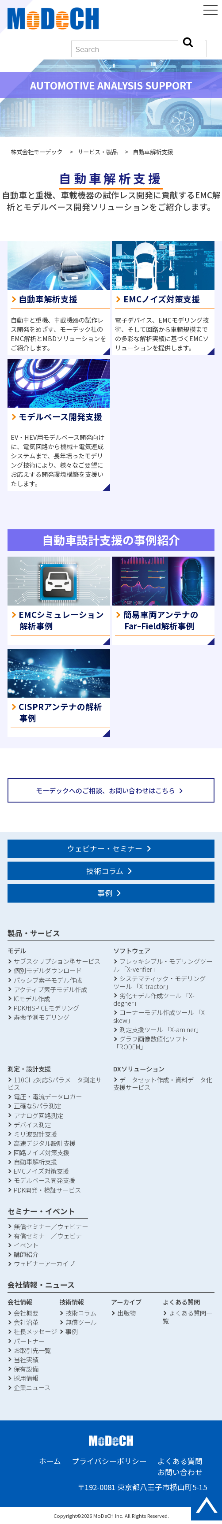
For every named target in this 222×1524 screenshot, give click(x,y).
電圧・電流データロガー (48, 1096)
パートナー (29, 1341)
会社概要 (26, 1312)
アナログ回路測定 (38, 1115)
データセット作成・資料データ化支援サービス (162, 1083)
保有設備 (26, 1368)
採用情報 (26, 1378)
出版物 (126, 1312)
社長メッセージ (35, 1331)
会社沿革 (26, 1322)
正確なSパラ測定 (37, 1105)
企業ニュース (32, 1387)
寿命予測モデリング (41, 1017)
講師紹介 (26, 1254)
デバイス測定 (32, 1124)
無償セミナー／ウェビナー (51, 1226)
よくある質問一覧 (187, 1316)
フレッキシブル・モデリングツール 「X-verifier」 (162, 965)
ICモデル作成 (32, 998)
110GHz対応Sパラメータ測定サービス (58, 1083)
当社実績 (26, 1359)
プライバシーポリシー (109, 1461)
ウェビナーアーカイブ (44, 1263)
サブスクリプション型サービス (57, 961)
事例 (109, 893)
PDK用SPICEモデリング (46, 1007)
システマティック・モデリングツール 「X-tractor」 (159, 982)
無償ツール (80, 1322)
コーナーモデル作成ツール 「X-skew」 (160, 1016)
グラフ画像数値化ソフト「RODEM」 (150, 1042)
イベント (26, 1244)
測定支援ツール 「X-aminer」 (160, 1029)
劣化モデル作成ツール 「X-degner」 (154, 999)
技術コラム (109, 871)
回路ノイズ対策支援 (41, 1152)
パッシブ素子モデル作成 (48, 980)
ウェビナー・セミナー (109, 848)
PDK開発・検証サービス (47, 1189)
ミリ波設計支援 (35, 1133)
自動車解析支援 (35, 1161)
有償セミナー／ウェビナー (51, 1235)
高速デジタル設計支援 (45, 1143)
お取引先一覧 (32, 1350)
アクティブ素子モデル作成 (50, 989)
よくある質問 (180, 1461)
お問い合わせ (180, 1472)
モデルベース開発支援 (44, 1180)
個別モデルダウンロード (48, 970)
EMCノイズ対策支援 (41, 1170)
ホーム (50, 1461)
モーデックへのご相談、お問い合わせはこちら (109, 790)
